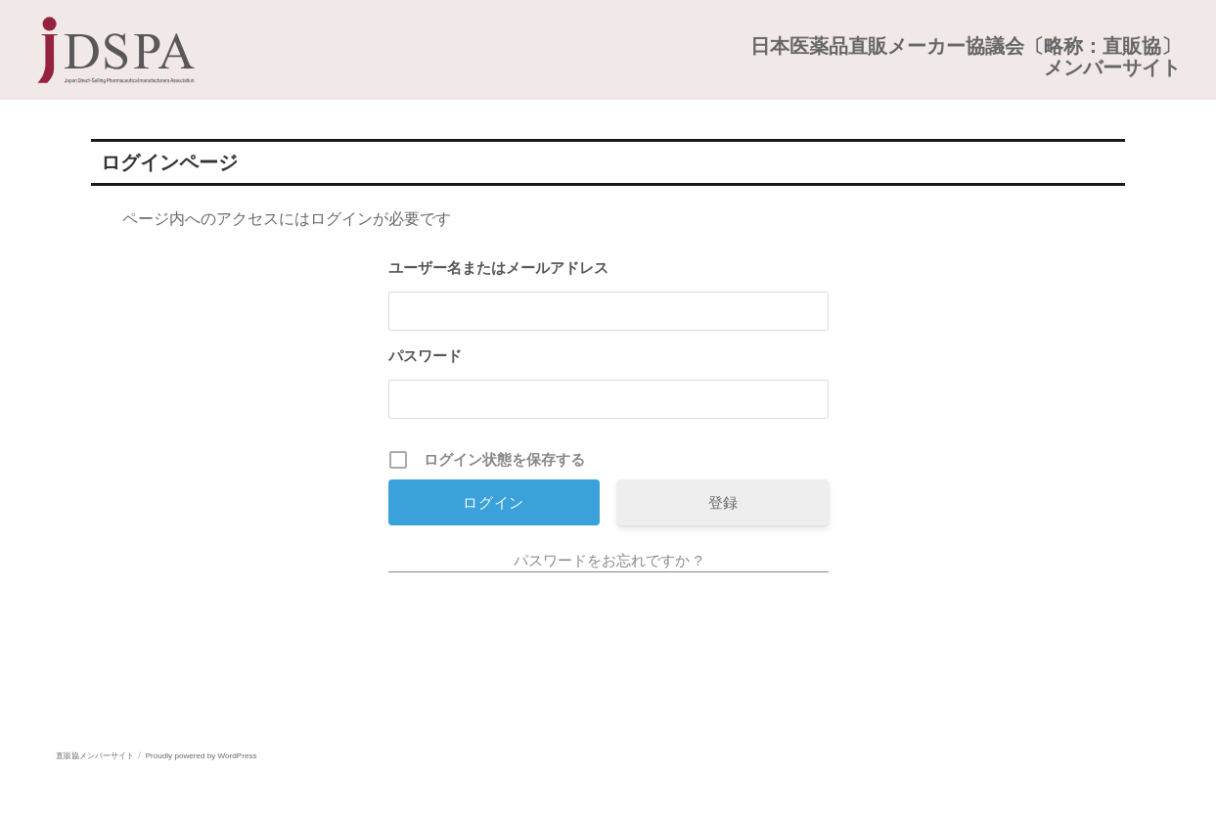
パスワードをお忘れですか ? (608, 560)
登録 (723, 502)
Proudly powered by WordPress (201, 755)
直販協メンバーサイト (95, 755)
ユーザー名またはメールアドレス (498, 267)
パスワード (425, 355)
